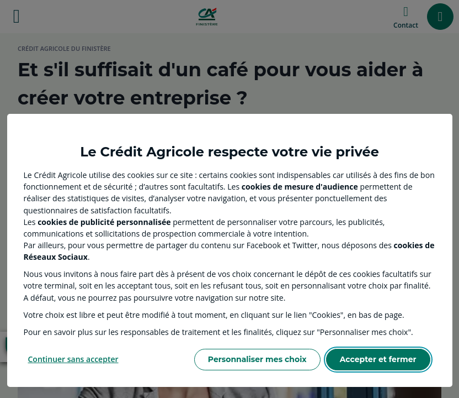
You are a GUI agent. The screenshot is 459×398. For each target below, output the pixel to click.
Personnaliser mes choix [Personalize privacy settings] (257, 359)
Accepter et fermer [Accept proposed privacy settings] (378, 359)
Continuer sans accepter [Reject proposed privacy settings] (73, 359)
